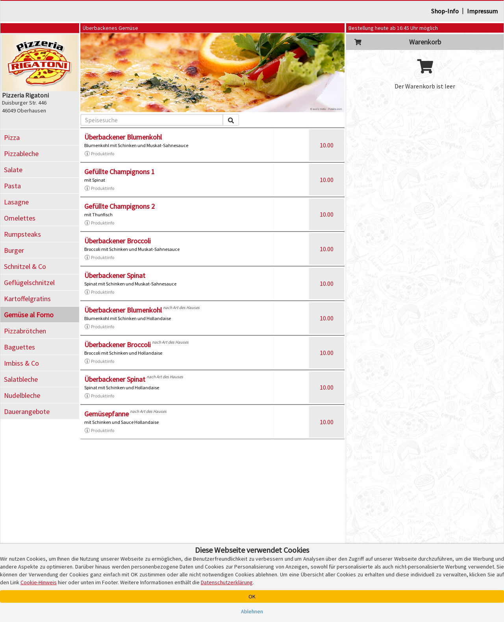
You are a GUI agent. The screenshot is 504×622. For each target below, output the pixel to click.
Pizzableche (21, 153)
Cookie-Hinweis (38, 582)
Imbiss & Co (21, 363)
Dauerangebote (27, 411)
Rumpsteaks (22, 234)
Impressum (482, 11)
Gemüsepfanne (106, 413)
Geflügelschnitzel (29, 282)
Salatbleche (21, 379)
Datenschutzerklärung (227, 582)
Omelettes (19, 218)
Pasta (12, 185)
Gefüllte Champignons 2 (119, 206)
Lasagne (16, 201)
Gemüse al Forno (29, 314)
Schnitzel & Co (25, 266)
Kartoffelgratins (27, 298)
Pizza (12, 137)
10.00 (327, 145)
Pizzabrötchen (25, 330)
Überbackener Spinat (114, 275)
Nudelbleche (22, 395)
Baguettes (19, 346)
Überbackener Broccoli (117, 240)
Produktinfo (99, 154)
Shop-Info (445, 11)
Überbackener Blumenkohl (123, 137)
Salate (13, 169)
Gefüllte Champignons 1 (119, 171)
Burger (14, 250)
